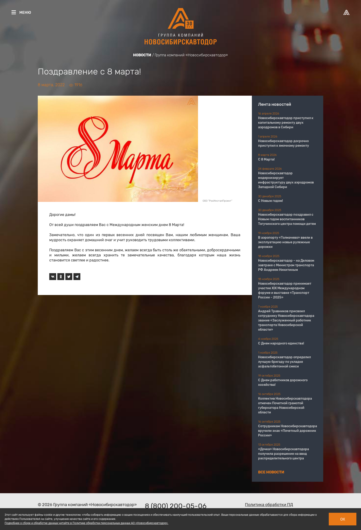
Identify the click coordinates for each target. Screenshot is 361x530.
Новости (142, 55)
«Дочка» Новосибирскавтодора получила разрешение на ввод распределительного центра (283, 453)
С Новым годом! (270, 201)
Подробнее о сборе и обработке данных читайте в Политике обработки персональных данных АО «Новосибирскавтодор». (86, 523)
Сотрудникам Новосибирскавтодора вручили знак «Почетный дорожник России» (287, 430)
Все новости (271, 472)
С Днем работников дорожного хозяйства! (283, 382)
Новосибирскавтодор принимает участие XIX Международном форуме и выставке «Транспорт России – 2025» (284, 290)
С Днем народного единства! (281, 343)
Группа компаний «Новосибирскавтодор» (191, 55)
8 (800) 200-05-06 (176, 506)
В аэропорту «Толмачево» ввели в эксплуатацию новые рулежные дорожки (285, 242)
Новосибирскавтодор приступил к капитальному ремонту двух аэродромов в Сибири (285, 122)
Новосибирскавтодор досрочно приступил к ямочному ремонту (283, 143)
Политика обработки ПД (269, 504)
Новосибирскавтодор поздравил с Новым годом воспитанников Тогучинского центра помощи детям (287, 219)
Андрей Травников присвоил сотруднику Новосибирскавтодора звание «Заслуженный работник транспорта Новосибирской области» (286, 320)
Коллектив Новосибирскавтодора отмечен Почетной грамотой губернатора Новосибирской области (285, 405)
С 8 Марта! (266, 159)
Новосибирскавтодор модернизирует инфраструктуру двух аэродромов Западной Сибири (286, 180)
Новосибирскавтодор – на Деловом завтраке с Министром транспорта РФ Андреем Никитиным (286, 265)
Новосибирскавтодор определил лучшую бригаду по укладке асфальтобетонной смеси (284, 361)
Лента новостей (274, 104)
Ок (342, 519)
